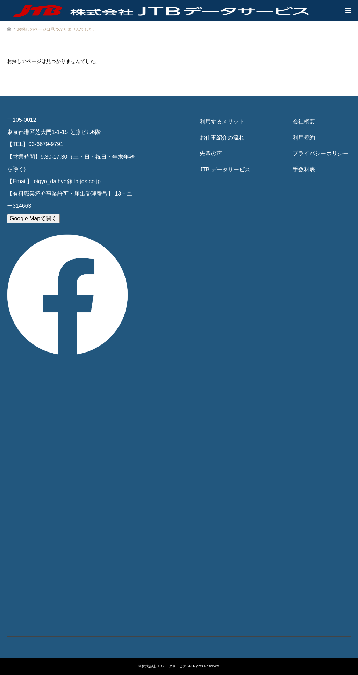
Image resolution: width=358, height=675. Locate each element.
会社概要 (304, 122)
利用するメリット (222, 122)
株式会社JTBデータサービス (164, 666)
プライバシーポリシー (321, 153)
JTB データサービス (225, 169)
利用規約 (304, 138)
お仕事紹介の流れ (222, 138)
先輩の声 (211, 153)
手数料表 (304, 169)
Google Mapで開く (33, 218)
